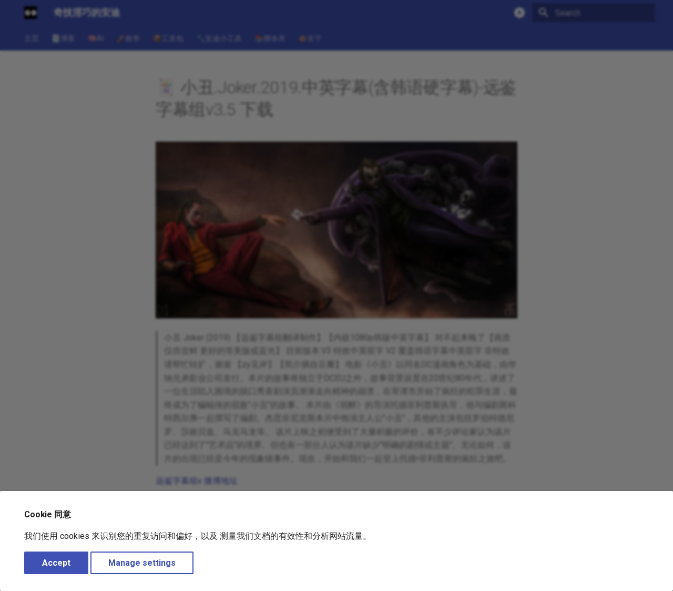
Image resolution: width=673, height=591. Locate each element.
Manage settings (142, 563)
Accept (56, 563)
